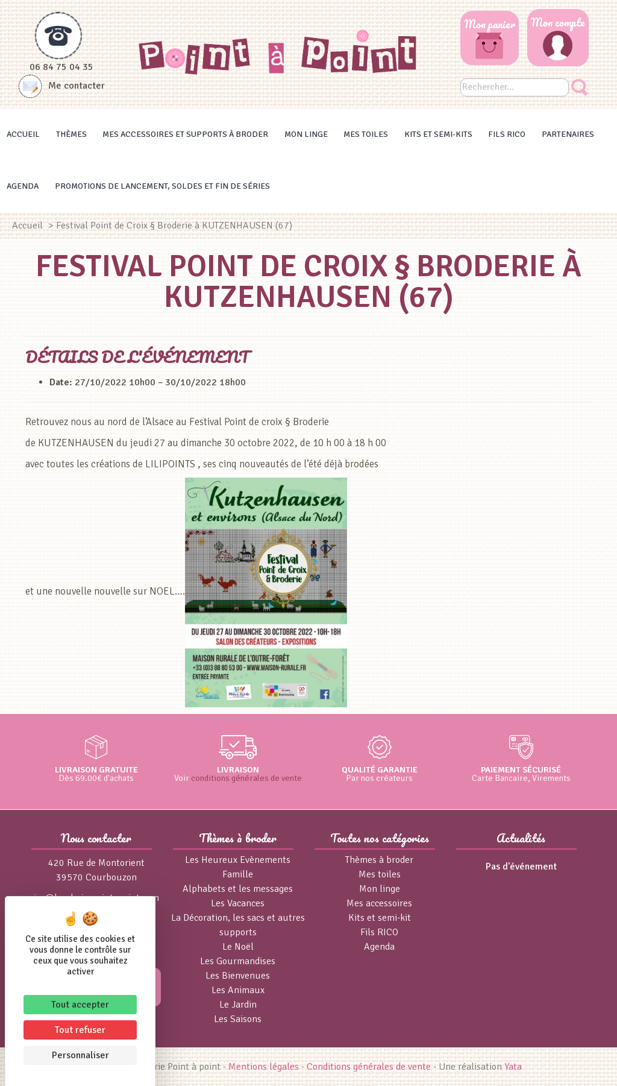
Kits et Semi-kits (438, 134)
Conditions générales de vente (369, 1067)
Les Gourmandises (237, 961)
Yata (513, 1067)
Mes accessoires (379, 903)
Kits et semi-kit (379, 918)
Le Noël (238, 947)
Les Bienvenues (237, 976)
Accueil (23, 134)
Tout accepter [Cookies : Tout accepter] (80, 1005)
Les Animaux (238, 990)
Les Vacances (238, 903)
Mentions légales (263, 1067)
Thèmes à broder (379, 860)
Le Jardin (238, 1005)
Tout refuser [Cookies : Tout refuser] (80, 1030)
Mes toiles (365, 134)
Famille (237, 874)
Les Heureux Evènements (237, 860)
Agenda (23, 186)
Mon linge (306, 134)
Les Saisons (238, 1019)
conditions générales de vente (246, 777)
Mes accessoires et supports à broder (185, 134)
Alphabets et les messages (238, 889)
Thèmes (71, 134)
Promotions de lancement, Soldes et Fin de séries (162, 186)
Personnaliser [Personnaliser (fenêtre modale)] (80, 1055)
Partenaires (568, 134)
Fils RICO (506, 134)
